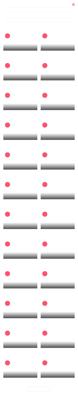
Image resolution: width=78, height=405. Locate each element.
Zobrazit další (39, 389)
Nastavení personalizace (37, 398)
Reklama (52, 398)
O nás (17, 398)
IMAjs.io (60, 398)
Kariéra (24, 398)
